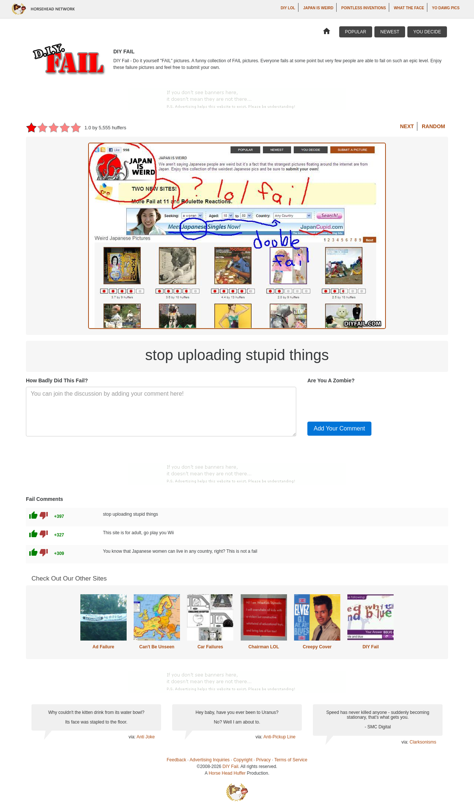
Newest (389, 31)
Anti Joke (146, 736)
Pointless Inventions (363, 8)
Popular (355, 31)
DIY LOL (288, 8)
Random (433, 126)
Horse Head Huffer (227, 773)
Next (407, 126)
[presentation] (363, 401)
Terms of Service (290, 759)
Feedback (176, 759)
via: (132, 736)
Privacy (263, 759)
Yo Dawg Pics (446, 8)
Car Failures (210, 646)
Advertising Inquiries (210, 759)
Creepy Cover (317, 646)
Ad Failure (103, 646)
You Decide (427, 31)
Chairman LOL (263, 646)
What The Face (409, 8)
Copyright (242, 759)
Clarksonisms (423, 742)
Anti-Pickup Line (279, 736)
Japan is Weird (318, 8)
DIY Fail (371, 646)
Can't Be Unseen (156, 646)
